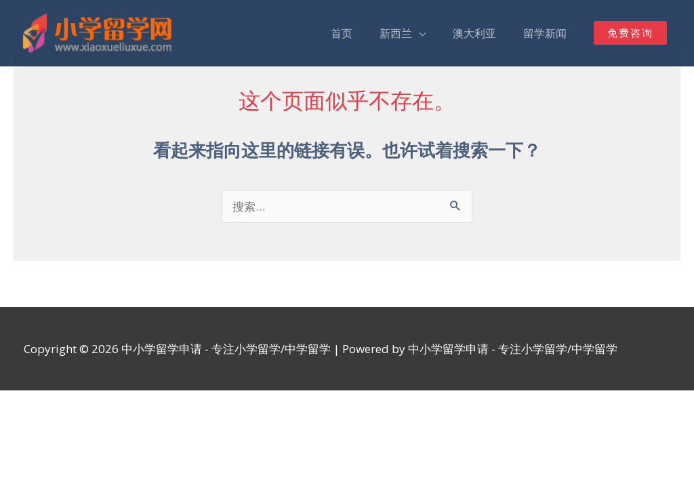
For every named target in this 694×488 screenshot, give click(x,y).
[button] (630, 33)
